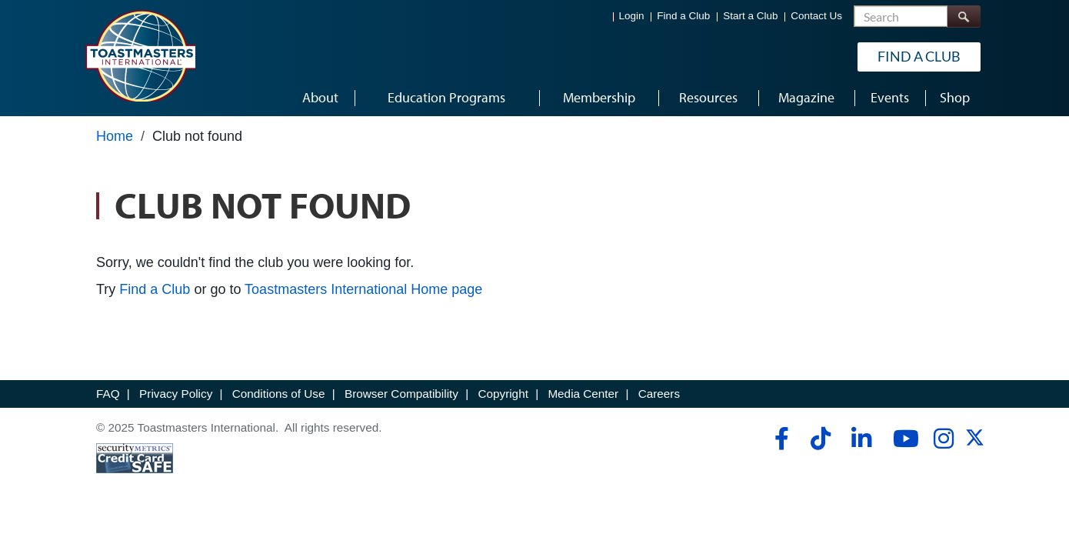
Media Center (583, 393)
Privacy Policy (175, 393)
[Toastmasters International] (140, 55)
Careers (659, 393)
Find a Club (683, 16)
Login (631, 16)
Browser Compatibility (401, 393)
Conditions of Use (278, 393)
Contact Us (816, 16)
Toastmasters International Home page (363, 289)
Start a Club (750, 16)
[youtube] (902, 438)
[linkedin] (861, 438)
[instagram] (943, 438)
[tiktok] (820, 438)
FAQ (108, 393)
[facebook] (779, 438)
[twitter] (974, 442)
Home (114, 136)
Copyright (503, 393)
